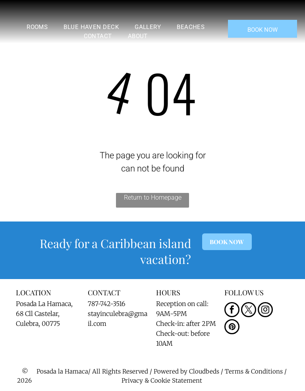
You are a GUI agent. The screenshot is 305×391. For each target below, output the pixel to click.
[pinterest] (231, 327)
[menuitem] (37, 27)
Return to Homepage (152, 197)
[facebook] (231, 310)
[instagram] (265, 310)
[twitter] (248, 310)
